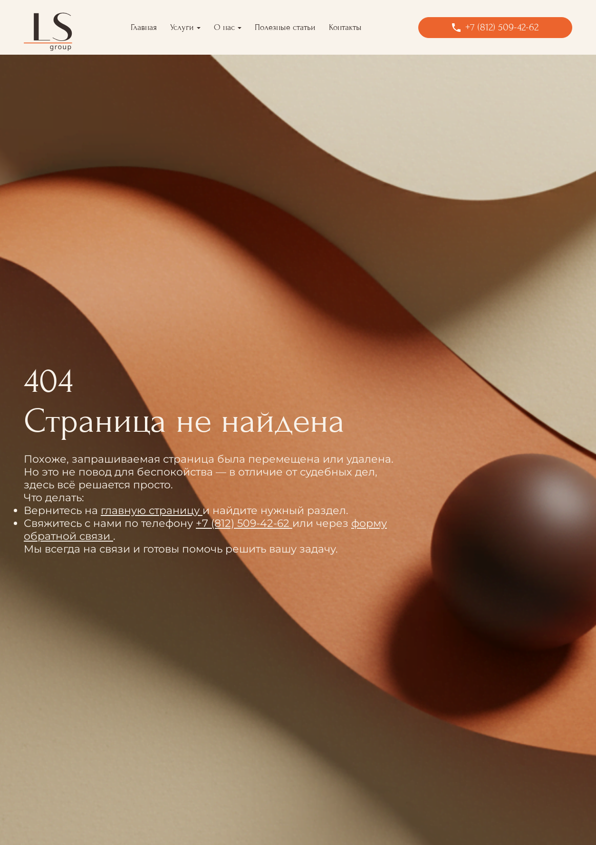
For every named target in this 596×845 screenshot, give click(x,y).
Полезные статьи (285, 27)
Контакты (345, 27)
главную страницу (151, 510)
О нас (224, 27)
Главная (144, 27)
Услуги (182, 27)
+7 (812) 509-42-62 (244, 523)
